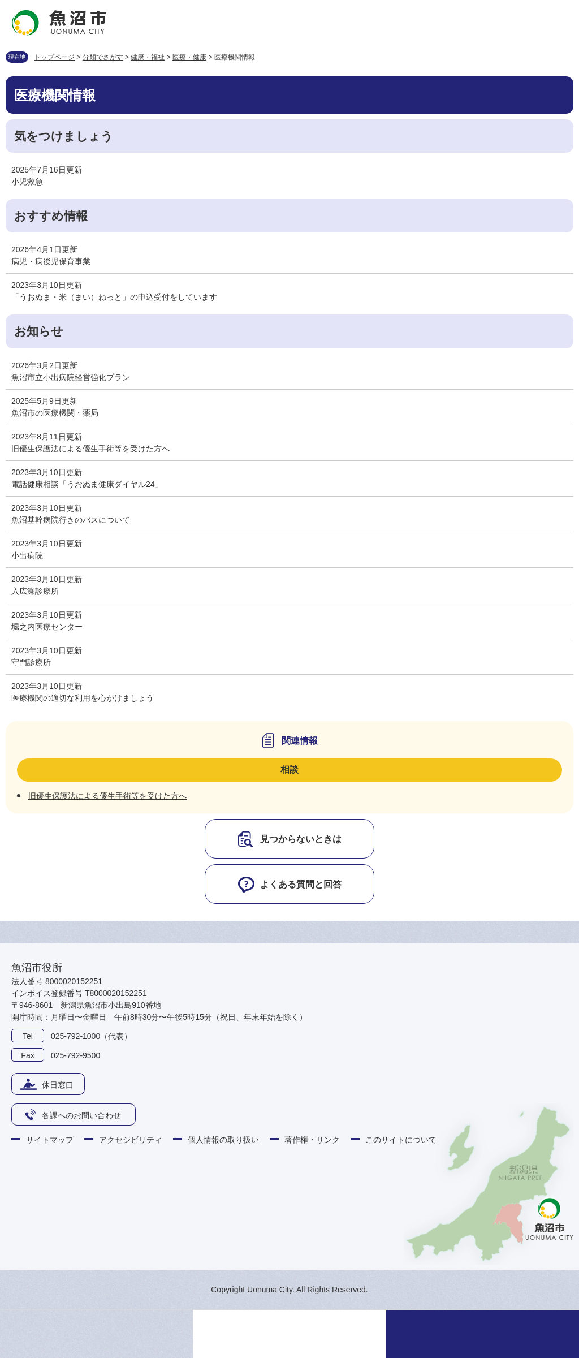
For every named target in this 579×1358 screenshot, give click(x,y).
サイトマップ (50, 1140)
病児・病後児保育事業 (50, 261)
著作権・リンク (312, 1140)
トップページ (54, 57)
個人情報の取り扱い (223, 1140)
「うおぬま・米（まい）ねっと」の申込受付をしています (114, 296)
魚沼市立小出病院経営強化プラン (70, 377)
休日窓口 (58, 1084)
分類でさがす (103, 57)
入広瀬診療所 (35, 591)
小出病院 (27, 555)
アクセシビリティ (130, 1140)
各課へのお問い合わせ (81, 1115)
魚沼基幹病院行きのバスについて (70, 519)
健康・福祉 (148, 57)
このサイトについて (401, 1140)
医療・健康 (189, 57)
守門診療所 (31, 662)
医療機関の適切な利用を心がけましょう (82, 697)
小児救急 (27, 181)
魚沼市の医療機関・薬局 (54, 412)
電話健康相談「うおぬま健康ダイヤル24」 (87, 484)
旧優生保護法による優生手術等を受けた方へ (90, 448)
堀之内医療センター (47, 626)
